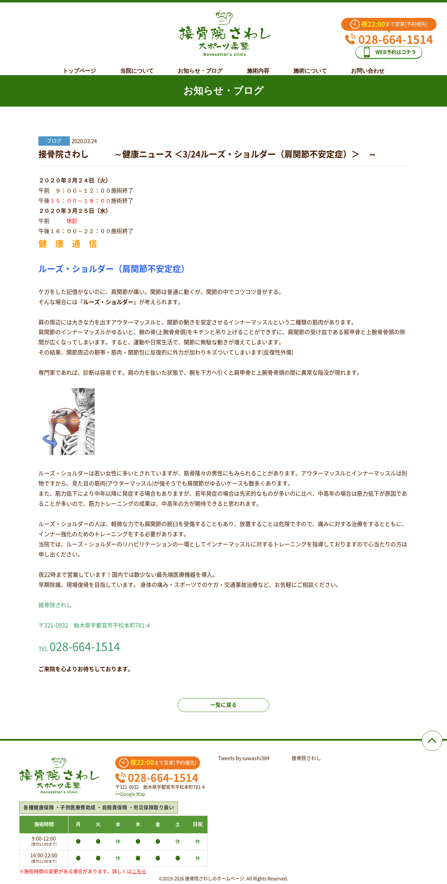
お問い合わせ (367, 65)
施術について (310, 65)
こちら (139, 871)
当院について (137, 65)
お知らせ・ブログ (200, 65)
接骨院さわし (306, 758)
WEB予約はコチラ (394, 49)
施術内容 (258, 65)
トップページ (79, 65)
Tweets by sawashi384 (244, 758)
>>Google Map (130, 794)
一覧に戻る (223, 709)
